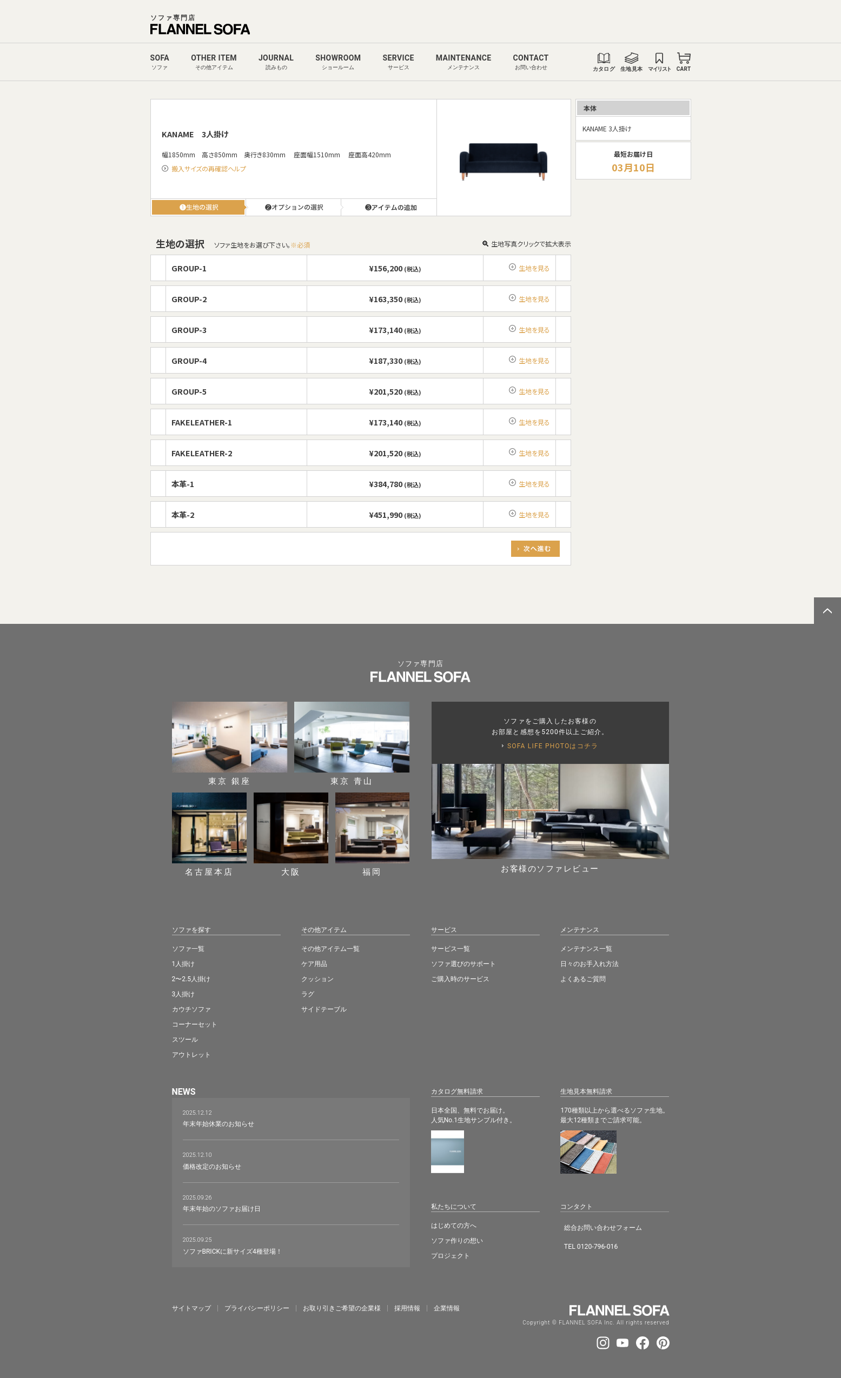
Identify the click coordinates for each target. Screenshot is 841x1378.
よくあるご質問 (583, 979)
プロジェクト (450, 1256)
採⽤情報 (407, 1308)
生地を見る (534, 267)
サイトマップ (191, 1308)
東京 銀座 (229, 743)
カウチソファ (191, 1009)
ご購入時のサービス (460, 979)
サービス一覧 (450, 949)
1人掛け (183, 964)
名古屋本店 (209, 834)
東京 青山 (351, 743)
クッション (317, 979)
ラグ (307, 994)
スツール (185, 1039)
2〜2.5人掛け (191, 979)
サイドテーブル (324, 1009)
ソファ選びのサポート (463, 964)
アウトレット (191, 1055)
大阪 (291, 834)
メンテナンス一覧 (586, 949)
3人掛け (183, 994)
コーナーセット (194, 1024)
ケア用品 (314, 964)
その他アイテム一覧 (330, 949)
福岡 (372, 834)
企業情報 (447, 1308)
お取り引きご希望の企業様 (342, 1308)
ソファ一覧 (188, 949)
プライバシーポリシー (256, 1308)
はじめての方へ (453, 1225)
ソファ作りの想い (457, 1240)
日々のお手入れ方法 (589, 964)
